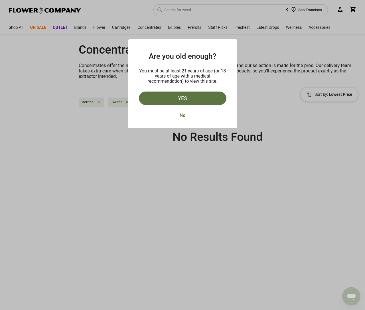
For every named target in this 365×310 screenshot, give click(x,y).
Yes (182, 98)
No (182, 115)
